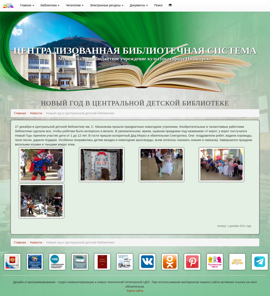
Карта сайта (135, 290)
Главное (27, 5)
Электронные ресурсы (106, 5)
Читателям (75, 5)
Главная (20, 113)
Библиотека (49, 5)
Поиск (158, 5)
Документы (139, 5)
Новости (36, 113)
